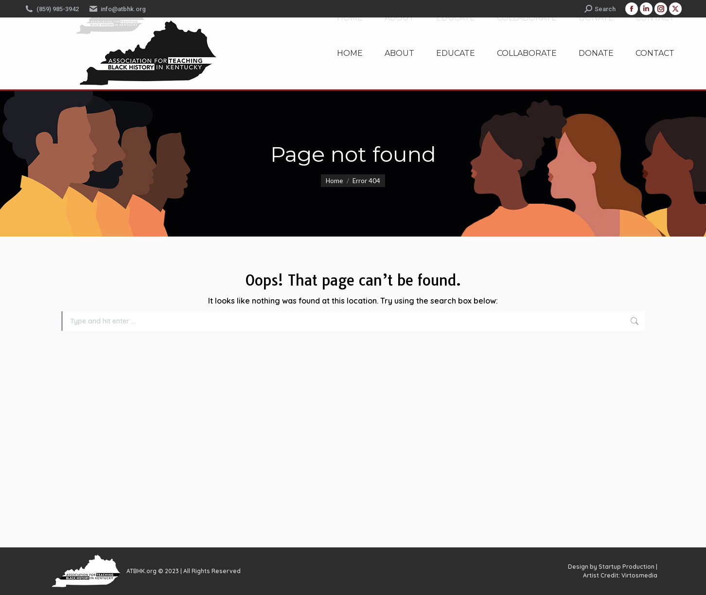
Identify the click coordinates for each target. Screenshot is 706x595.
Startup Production (626, 566)
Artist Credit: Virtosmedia (620, 575)
